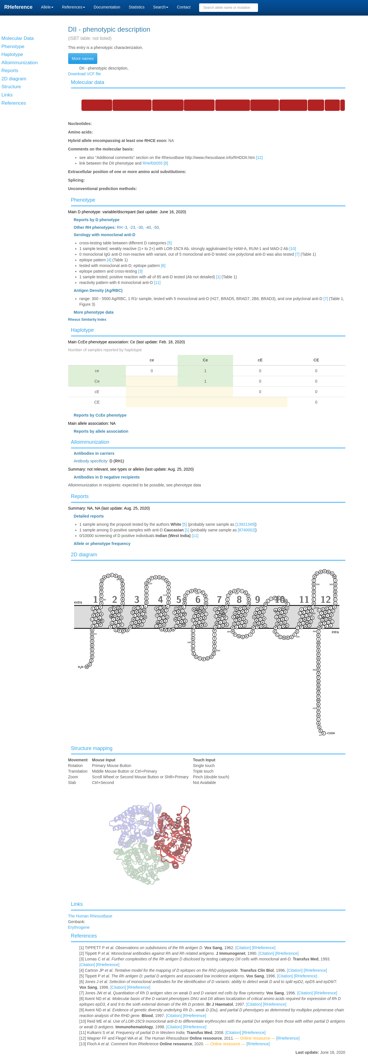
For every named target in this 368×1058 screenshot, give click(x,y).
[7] (297, 254)
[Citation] (243, 947)
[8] (166, 163)
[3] (140, 271)
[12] (259, 157)
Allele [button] (47, 7)
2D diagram (84, 554)
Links (77, 904)
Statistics (137, 7)
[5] (169, 243)
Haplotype (82, 330)
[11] (157, 282)
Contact (183, 7)
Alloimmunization (90, 442)
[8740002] (246, 530)
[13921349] (245, 524)
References (84, 936)
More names (83, 58)
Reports (80, 496)
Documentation (107, 7)
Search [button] (160, 7)
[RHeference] (263, 947)
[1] (218, 277)
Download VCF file (84, 74)
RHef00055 (153, 163)
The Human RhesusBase (90, 916)
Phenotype (83, 200)
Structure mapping (92, 748)
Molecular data (87, 82)
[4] (109, 260)
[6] (163, 265)
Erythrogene (79, 927)
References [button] (73, 7)
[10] (292, 248)
